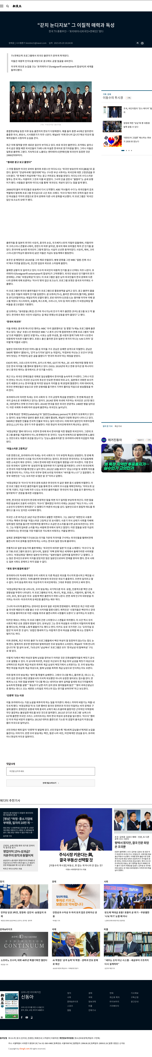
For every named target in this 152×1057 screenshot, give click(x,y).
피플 (90, 1006)
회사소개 (11, 1038)
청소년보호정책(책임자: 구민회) (87, 1038)
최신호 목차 (115, 997)
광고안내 (134, 1001)
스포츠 (70, 1006)
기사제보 (134, 993)
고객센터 (46, 1038)
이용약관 (54, 1038)
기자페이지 (114, 1006)
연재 (111, 993)
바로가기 (141, 440)
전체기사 (92, 1010)
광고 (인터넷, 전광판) (25, 1038)
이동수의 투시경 (113, 98)
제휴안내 (38, 1038)
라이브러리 (114, 1001)
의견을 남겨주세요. (16, 771)
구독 (129, 98)
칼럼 (69, 1010)
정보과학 (92, 1001)
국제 (90, 997)
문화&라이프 (72, 1001)
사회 (69, 997)
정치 (69, 993)
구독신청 (134, 997)
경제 (90, 993)
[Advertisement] (44, 221)
